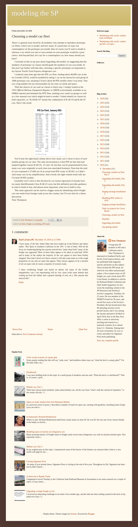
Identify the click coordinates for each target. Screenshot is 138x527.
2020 (102, 123)
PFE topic (46, 224)
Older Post (83, 329)
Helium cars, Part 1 (34, 387)
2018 (102, 132)
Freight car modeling (34, 224)
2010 (102, 165)
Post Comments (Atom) (33, 334)
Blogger (91, 514)
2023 (102, 111)
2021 (102, 119)
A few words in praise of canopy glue (41, 357)
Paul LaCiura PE (26, 240)
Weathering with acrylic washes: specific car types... (113, 42)
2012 (102, 157)
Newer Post (17, 329)
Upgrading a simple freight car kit (40, 491)
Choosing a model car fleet (113, 215)
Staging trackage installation (113, 204)
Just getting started (109, 227)
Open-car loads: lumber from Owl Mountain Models (48, 402)
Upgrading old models (111, 223)
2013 (102, 152)
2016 (102, 140)
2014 (102, 148)
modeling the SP (35, 13)
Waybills (105, 219)
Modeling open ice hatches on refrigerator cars (45, 432)
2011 (102, 161)
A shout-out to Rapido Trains (38, 476)
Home (50, 329)
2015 (102, 144)
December (106, 169)
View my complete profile (107, 340)
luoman (73, 514)
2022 (102, 115)
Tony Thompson (118, 241)
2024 (102, 107)
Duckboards (31, 372)
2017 (102, 136)
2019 (102, 128)
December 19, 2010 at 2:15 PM (47, 240)
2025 (102, 103)
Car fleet (22, 224)
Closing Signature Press (36, 461)
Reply (21, 282)
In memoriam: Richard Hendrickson (41, 417)
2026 (102, 98)
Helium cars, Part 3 (34, 447)
